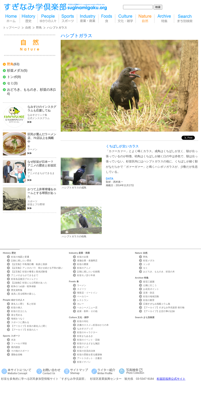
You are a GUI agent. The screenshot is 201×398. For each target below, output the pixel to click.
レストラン (82, 300)
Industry (79, 253)
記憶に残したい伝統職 (88, 271)
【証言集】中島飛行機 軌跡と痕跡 (29, 264)
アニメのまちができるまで (24, 275)
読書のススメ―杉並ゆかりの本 (93, 325)
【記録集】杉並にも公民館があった (29, 282)
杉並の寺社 (82, 321)
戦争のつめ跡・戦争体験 (23, 286)
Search (144, 317)
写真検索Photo (132, 371)
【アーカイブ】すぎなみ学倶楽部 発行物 (163, 307)
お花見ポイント (151, 289)
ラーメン (81, 285)
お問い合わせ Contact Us (49, 371)
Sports (11, 336)
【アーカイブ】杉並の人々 (24, 329)
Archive (141, 277)
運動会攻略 (16, 354)
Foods (74, 281)
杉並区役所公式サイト (171, 378)
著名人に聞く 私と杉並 (23, 304)
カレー (80, 304)
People (14, 300)
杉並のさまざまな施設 (88, 343)
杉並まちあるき (85, 336)
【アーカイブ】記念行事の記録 (159, 311)
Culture (79, 317)
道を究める (16, 315)
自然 (145, 18)
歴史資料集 (16, 290)
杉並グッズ (82, 347)
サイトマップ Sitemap (77, 371)
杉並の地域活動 (151, 296)
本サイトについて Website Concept (18, 371)
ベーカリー (82, 296)
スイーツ (81, 289)
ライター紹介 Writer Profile (104, 371)
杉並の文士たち (19, 311)
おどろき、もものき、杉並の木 (30, 89)
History (9, 253)
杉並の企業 (82, 257)
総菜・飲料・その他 (87, 311)
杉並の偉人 (16, 307)
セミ (10, 83)
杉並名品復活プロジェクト (24, 279)
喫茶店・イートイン (87, 292)
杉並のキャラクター (87, 332)
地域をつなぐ (18, 318)
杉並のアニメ (84, 268)
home (11, 18)
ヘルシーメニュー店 (87, 307)
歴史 (29, 18)
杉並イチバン (84, 362)
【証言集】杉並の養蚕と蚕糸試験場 (29, 271)
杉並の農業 (82, 264)
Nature (141, 253)
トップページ (11, 27)
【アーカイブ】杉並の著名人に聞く (29, 326)
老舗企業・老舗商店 (87, 260)
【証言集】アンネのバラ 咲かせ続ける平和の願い (37, 268)
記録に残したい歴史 (21, 260)
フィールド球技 (19, 343)
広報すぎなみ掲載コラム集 (156, 304)
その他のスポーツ (20, 351)
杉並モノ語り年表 (86, 275)
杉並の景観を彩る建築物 (89, 354)
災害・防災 (148, 292)
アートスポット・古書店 (89, 358)
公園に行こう (150, 285)
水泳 (13, 339)
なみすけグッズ (85, 328)
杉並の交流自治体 (86, 351)
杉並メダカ (15, 70)
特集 (164, 18)
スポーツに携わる (20, 322)
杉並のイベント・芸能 (88, 339)
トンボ (12, 77)
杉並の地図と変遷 (20, 257)
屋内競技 (15, 347)
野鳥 (39, 27)
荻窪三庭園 (148, 281)
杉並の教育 (148, 300)
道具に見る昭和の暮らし (23, 293)
